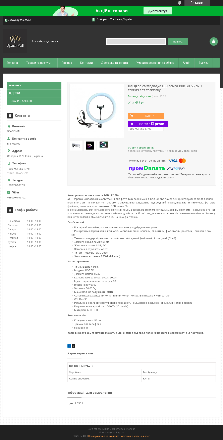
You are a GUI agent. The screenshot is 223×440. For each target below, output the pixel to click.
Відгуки (204, 62)
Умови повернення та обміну (155, 62)
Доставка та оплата (114, 62)
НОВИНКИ (15, 85)
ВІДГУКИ (14, 93)
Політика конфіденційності (135, 436)
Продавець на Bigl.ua (111, 432)
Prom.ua (130, 429)
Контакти (86, 62)
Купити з (151, 124)
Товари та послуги (38, 62)
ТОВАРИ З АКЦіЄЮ (20, 100)
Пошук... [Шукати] (178, 41)
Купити (149, 115)
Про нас (67, 62)
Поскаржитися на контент (103, 436)
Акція (186, 62)
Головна (12, 62)
